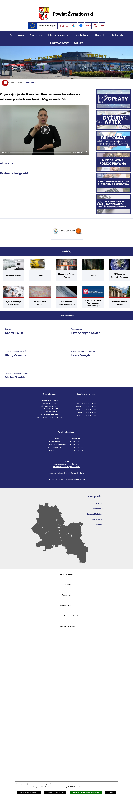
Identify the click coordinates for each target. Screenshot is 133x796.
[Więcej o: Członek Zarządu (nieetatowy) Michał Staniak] (29, 372)
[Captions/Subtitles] (78, 149)
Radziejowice (96, 516)
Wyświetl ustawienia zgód (55, 792)
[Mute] (82, 149)
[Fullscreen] (86, 149)
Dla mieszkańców (14, 78)
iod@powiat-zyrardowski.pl (74, 476)
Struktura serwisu (66, 571)
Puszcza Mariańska (93, 511)
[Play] (44, 126)
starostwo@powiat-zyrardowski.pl (66, 463)
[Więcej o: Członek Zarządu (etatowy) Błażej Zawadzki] (29, 350)
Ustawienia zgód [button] (66, 602)
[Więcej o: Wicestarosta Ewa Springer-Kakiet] (95, 327)
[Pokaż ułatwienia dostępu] (95, 22)
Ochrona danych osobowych (29, 792)
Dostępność (66, 591)
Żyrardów (97, 499)
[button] (5, 83)
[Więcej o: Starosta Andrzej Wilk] (29, 327)
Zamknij (110, 792)
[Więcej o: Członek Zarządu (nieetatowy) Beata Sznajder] (95, 350)
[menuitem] (10, 31)
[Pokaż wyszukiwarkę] (103, 22)
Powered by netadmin (66, 623)
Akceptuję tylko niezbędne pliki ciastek (85, 792)
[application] (44, 126)
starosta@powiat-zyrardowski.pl (66, 460)
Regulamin (66, 581)
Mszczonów (97, 505)
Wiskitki (98, 522)
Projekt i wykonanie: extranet (66, 612)
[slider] (40, 148)
